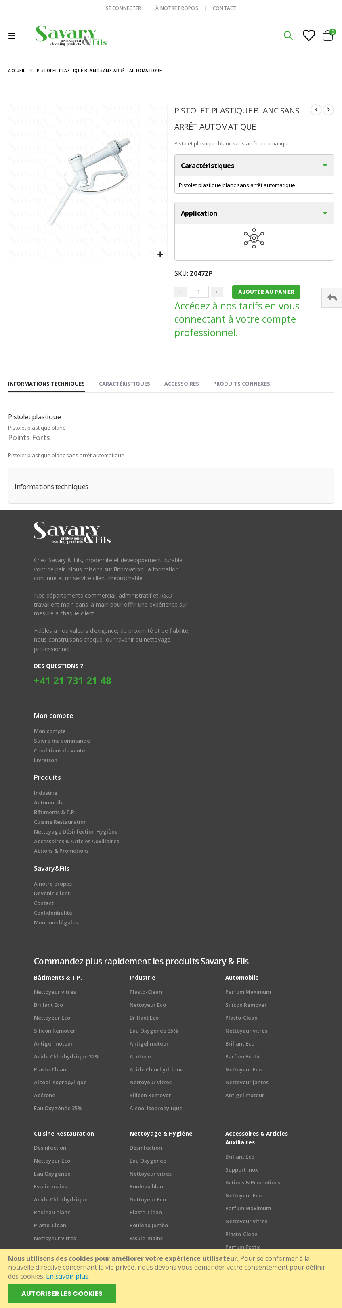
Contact (44, 905)
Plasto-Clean (50, 1071)
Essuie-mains (50, 1188)
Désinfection (50, 1149)
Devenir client (52, 895)
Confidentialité (53, 914)
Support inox (241, 1171)
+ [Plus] (216, 293)
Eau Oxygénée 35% (58, 1110)
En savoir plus (67, 1276)
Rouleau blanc (52, 1214)
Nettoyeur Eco (52, 1019)
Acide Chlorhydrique (156, 1071)
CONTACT (225, 8)
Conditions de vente (59, 752)
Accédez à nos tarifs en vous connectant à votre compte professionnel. (237, 321)
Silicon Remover (55, 1032)
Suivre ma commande (62, 742)
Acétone (44, 1097)
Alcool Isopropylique (60, 1084)
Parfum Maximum (248, 993)
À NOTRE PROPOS (176, 8)
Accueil (16, 70)
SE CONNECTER (123, 8)
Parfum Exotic (243, 1058)
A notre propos (53, 885)
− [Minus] (180, 293)
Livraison (45, 762)
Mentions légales (56, 924)
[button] (160, 255)
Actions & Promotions (252, 1184)
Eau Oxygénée (52, 1175)
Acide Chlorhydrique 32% (66, 1058)
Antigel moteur (53, 1045)
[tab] (46, 386)
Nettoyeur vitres (55, 993)
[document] (172, 1278)
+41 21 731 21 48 (72, 682)
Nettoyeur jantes (247, 1084)
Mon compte (50, 733)
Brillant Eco (48, 1006)
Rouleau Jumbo (149, 1227)
